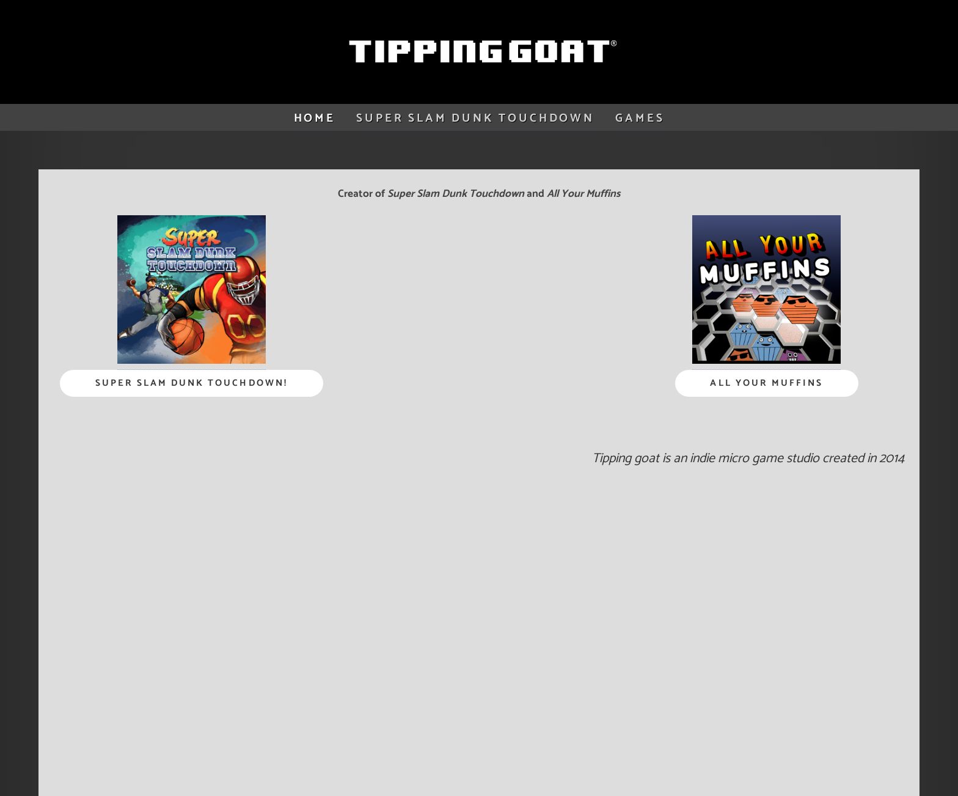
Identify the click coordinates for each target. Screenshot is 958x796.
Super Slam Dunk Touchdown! (191, 383)
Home (314, 118)
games (639, 118)
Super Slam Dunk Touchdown (475, 118)
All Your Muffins (766, 383)
